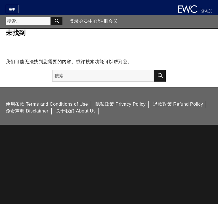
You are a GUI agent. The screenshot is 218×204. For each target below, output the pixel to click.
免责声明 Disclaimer (27, 111)
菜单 (12, 9)
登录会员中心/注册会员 (94, 21)
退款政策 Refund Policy (178, 104)
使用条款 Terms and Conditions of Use (47, 104)
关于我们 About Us (76, 111)
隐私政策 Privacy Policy (120, 104)
